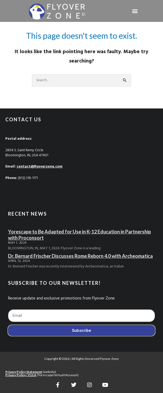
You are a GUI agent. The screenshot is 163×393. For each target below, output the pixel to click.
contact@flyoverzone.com (39, 166)
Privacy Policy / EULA (20, 375)
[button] (135, 10)
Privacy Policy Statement (23, 372)
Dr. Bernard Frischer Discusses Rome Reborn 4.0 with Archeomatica (80, 256)
